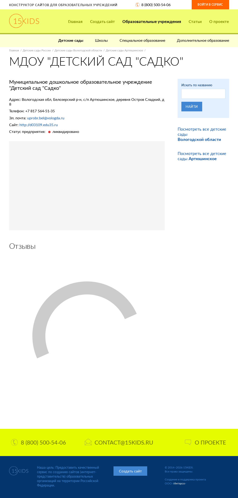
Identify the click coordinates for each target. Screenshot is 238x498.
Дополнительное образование (203, 40)
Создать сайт (102, 21)
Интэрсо (179, 483)
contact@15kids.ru (119, 442)
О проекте (219, 21)
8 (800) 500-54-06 (156, 4)
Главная (75, 21)
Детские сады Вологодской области (78, 50)
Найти (192, 107)
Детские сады (70, 40)
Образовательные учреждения (151, 21)
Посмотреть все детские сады (202, 156)
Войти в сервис (210, 4)
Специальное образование (142, 40)
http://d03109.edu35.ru (38, 124)
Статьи (195, 21)
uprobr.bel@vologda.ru (45, 118)
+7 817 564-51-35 (40, 111)
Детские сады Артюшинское (124, 50)
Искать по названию (196, 85)
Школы (101, 40)
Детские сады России (37, 50)
